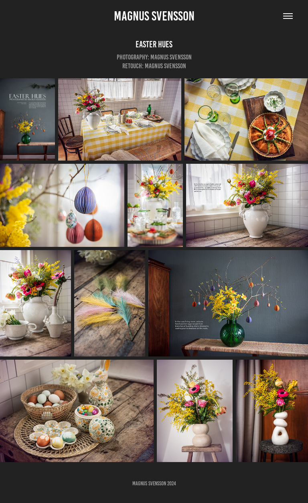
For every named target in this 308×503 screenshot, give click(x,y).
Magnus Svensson (154, 16)
